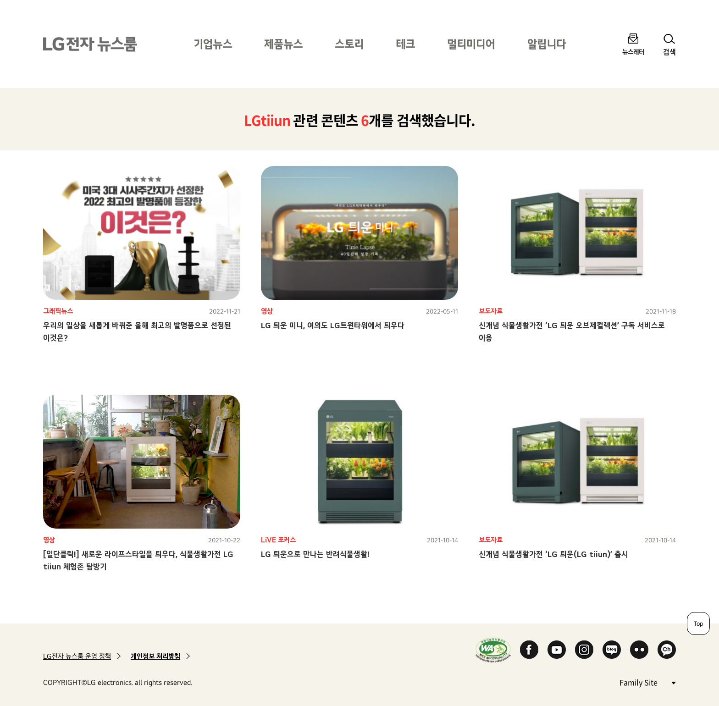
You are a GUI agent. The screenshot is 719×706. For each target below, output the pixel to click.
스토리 (349, 44)
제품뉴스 (283, 44)
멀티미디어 (471, 44)
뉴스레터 (633, 51)
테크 (405, 44)
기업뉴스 (213, 44)
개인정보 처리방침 (155, 656)
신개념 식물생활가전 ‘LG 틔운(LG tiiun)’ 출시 (553, 554)
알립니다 (546, 44)
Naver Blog (612, 649)
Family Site (647, 682)
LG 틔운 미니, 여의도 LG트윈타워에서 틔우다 (332, 325)
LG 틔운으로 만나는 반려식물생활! (315, 554)
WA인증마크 (493, 649)
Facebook (529, 649)
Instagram (584, 649)
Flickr (639, 649)
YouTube (557, 649)
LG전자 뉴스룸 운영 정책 (77, 656)
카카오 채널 (667, 649)
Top (698, 623)
